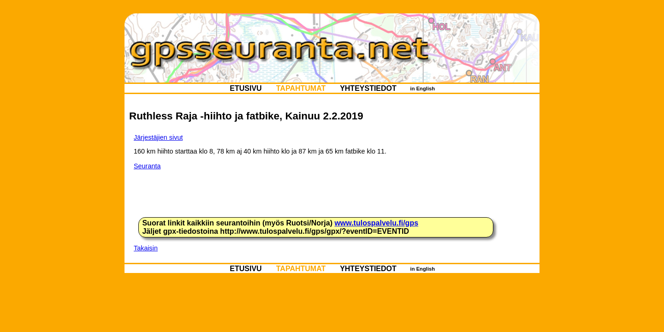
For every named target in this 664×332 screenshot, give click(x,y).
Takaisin (146, 248)
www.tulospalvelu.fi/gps (376, 223)
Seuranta (147, 166)
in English (422, 88)
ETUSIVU (246, 88)
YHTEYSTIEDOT (368, 88)
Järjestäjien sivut (158, 137)
